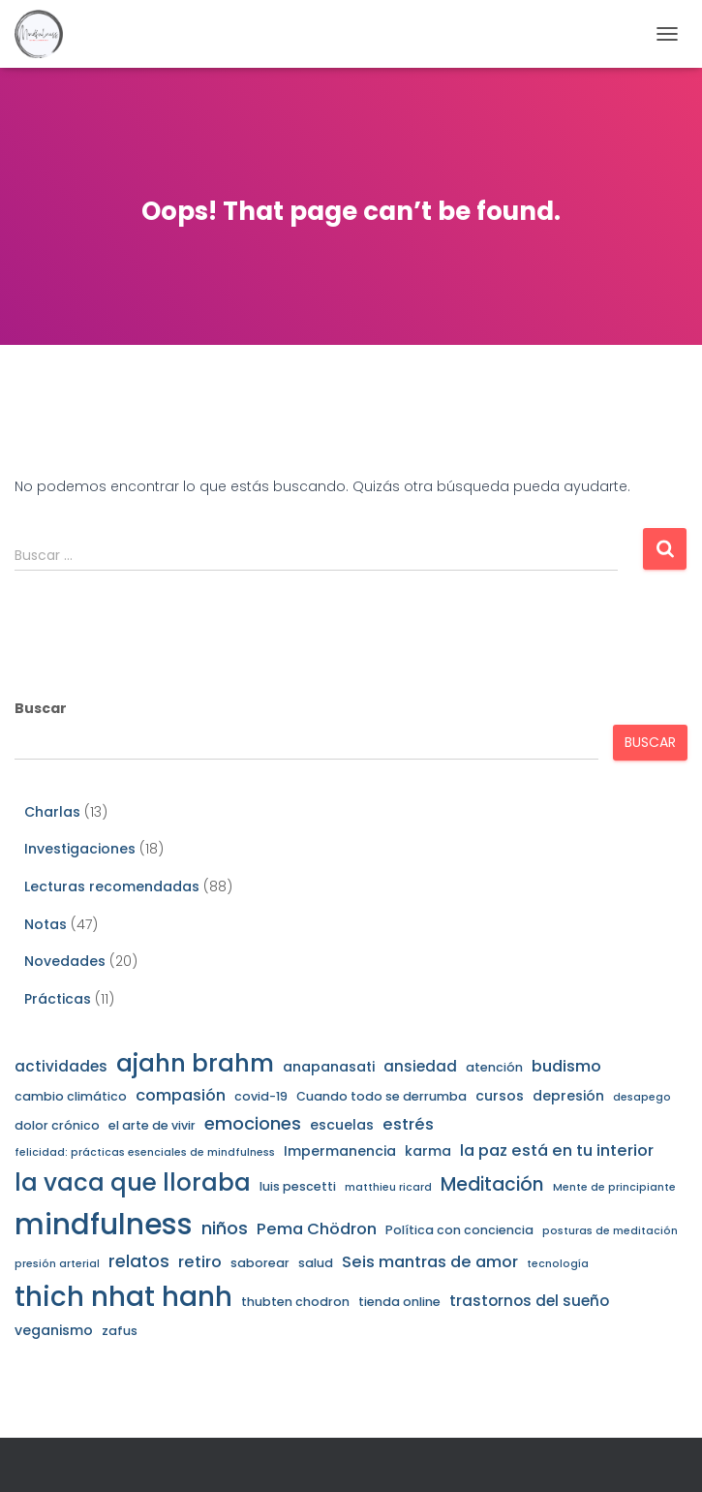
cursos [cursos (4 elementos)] (499, 1095)
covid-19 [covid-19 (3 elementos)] (261, 1096)
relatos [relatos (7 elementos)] (138, 1261)
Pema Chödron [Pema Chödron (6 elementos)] (317, 1229)
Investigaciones (80, 848)
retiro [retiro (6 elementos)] (200, 1262)
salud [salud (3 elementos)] (315, 1263)
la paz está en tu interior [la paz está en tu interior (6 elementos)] (557, 1150)
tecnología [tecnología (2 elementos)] (558, 1264)
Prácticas (57, 999)
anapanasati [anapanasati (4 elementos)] (329, 1066)
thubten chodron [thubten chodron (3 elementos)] (295, 1301)
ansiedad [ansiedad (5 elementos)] (420, 1066)
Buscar (41, 708)
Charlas (52, 812)
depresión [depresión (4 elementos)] (568, 1095)
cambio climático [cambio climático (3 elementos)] (71, 1096)
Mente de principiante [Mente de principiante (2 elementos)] (614, 1187)
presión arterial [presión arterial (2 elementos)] (57, 1264)
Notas (45, 924)
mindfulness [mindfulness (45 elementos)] (104, 1224)
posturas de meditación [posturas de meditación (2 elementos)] (610, 1231)
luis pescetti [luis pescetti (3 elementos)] (297, 1186)
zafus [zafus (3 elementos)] (119, 1330)
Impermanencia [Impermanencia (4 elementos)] (340, 1151)
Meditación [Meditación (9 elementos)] (492, 1184)
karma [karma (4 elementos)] (428, 1151)
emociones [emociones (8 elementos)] (252, 1123)
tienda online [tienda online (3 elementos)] (399, 1301)
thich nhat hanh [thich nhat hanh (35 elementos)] (123, 1297)
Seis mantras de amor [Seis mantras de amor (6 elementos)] (430, 1262)
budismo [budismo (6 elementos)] (566, 1066)
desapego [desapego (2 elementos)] (642, 1097)
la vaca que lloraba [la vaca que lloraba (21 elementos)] (133, 1182)
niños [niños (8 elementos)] (224, 1228)
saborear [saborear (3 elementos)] (260, 1263)
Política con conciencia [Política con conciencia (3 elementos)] (459, 1230)
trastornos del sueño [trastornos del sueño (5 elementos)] (529, 1300)
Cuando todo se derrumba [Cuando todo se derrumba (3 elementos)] (381, 1096)
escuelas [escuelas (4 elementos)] (342, 1125)
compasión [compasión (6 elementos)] (181, 1095)
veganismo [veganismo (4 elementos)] (54, 1330)
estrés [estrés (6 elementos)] (408, 1124)
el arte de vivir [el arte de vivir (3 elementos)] (152, 1125)
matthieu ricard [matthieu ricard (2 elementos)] (388, 1187)
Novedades (65, 961)
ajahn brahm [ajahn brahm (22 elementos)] (195, 1063)
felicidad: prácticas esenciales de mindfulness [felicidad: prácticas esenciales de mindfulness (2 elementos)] (145, 1152)
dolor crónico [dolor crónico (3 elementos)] (57, 1125)
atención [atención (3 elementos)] (494, 1067)
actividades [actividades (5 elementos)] (61, 1066)
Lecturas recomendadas (111, 886)
